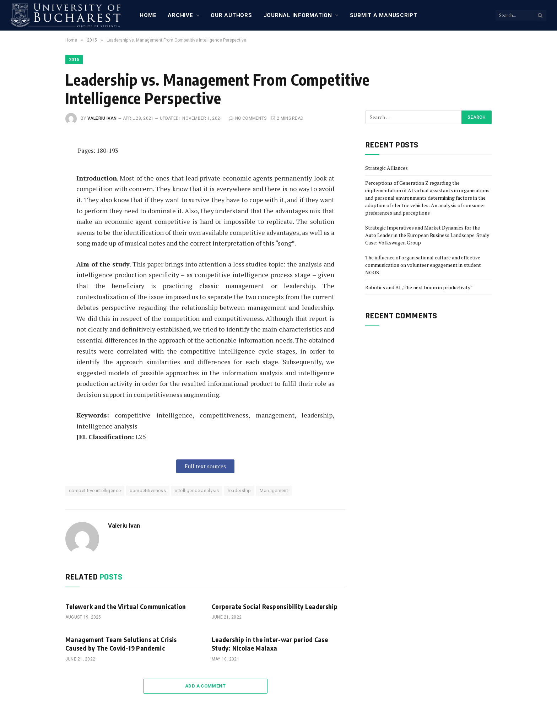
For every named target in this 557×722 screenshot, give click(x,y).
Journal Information (298, 15)
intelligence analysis (197, 490)
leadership (239, 490)
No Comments (247, 118)
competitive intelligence (95, 490)
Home (148, 15)
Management (274, 490)
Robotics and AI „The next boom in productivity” (419, 287)
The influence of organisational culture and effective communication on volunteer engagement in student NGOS (423, 265)
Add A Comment (205, 686)
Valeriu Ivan (102, 118)
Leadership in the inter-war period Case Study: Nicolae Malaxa (270, 643)
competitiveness (148, 490)
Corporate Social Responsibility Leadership (274, 606)
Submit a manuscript (383, 15)
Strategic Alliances (386, 168)
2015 (74, 59)
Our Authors (231, 15)
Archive (180, 15)
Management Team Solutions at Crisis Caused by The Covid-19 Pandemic (121, 643)
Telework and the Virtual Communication (125, 606)
